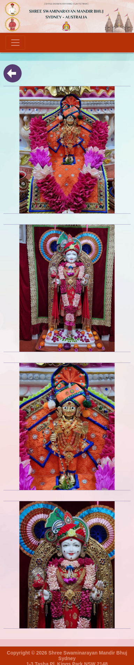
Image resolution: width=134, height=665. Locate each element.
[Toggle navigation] (15, 43)
